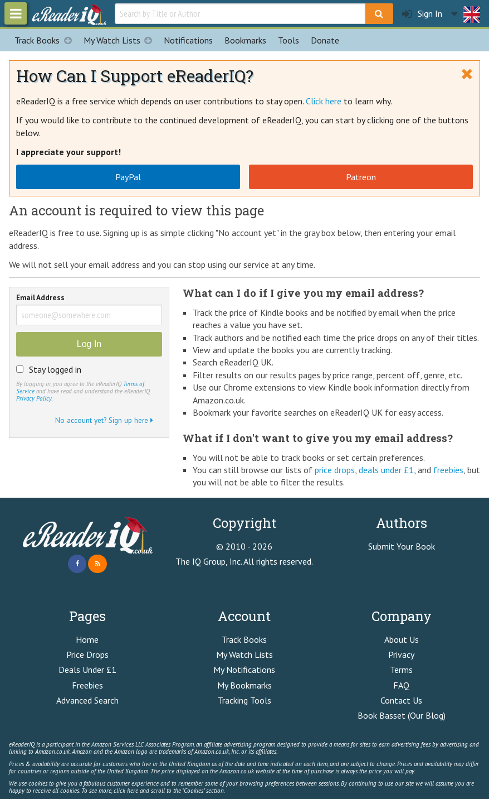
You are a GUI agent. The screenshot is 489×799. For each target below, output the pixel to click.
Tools (288, 40)
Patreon (361, 176)
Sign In (422, 14)
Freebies (87, 685)
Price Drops (87, 654)
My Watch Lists (121, 40)
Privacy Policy (33, 398)
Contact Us (401, 700)
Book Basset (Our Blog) (402, 715)
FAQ (401, 685)
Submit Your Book (401, 546)
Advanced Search (87, 700)
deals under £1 (386, 469)
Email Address (40, 298)
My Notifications (244, 669)
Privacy (401, 654)
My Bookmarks (244, 685)
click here (126, 791)
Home (87, 639)
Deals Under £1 (87, 669)
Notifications (188, 40)
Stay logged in (55, 369)
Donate (325, 40)
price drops (335, 469)
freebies (448, 469)
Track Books (45, 40)
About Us (401, 639)
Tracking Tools (244, 700)
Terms (401, 669)
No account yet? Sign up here (104, 420)
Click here (323, 101)
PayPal (128, 176)
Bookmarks (245, 40)
